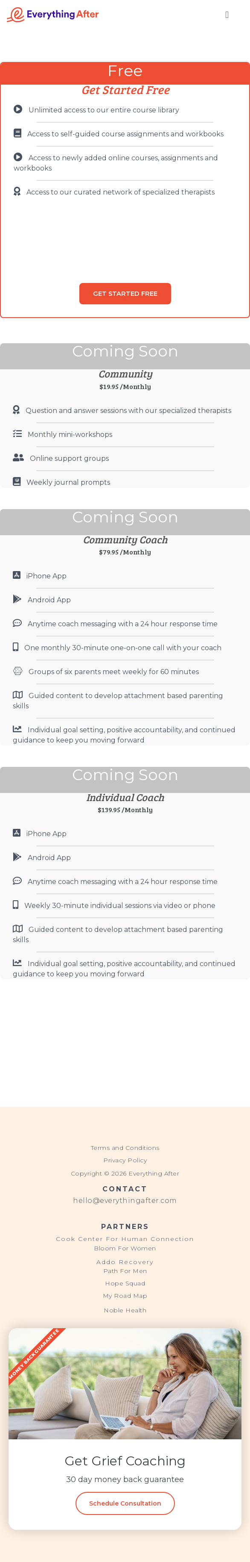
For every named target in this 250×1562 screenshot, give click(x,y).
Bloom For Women (125, 1248)
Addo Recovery (125, 1262)
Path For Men (125, 1271)
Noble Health (125, 1310)
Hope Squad (125, 1283)
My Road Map (125, 1296)
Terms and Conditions (125, 1148)
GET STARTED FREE (125, 294)
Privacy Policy (125, 1160)
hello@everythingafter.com (125, 1201)
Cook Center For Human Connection (125, 1239)
